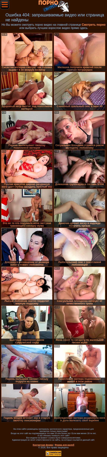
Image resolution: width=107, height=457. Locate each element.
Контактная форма (43, 445)
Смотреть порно (94, 24)
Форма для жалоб (64, 445)
